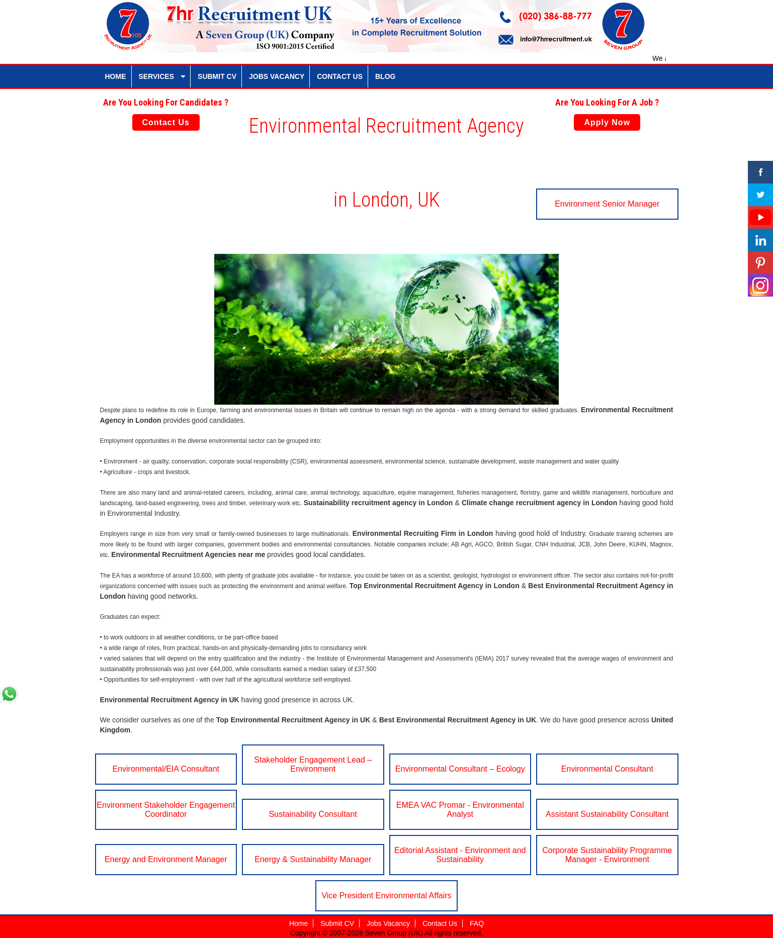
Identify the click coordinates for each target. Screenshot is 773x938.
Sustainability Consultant (313, 814)
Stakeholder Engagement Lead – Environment (313, 764)
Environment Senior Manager (607, 204)
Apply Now (607, 122)
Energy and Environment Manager (166, 859)
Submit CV (337, 923)
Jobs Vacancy (388, 923)
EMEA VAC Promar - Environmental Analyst (460, 809)
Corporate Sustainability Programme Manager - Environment (607, 855)
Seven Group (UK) (394, 933)
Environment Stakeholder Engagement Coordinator (166, 809)
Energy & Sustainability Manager (312, 859)
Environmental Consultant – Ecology (460, 769)
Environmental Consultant (607, 769)
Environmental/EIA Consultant (165, 769)
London (148, 420)
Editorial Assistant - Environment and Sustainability (460, 855)
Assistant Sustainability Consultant (607, 814)
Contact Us (166, 122)
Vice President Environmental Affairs (386, 895)
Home (298, 923)
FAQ (477, 923)
